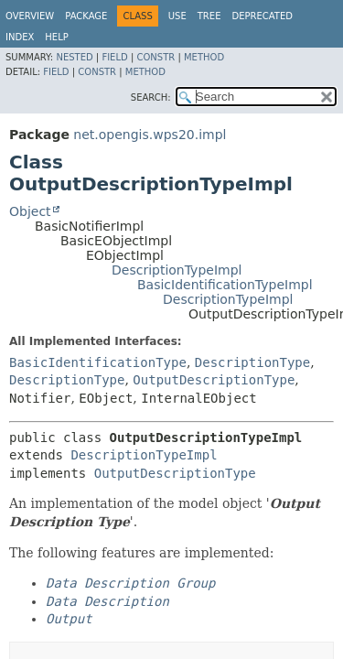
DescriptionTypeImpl (176, 270)
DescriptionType (252, 362)
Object (30, 211)
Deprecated (262, 16)
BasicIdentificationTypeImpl (225, 284)
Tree (209, 16)
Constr (155, 57)
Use (177, 16)
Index (19, 37)
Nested (74, 57)
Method (204, 57)
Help (56, 37)
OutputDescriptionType (214, 380)
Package (86, 16)
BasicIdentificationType (98, 362)
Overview (29, 16)
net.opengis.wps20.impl (149, 134)
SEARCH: (151, 97)
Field (114, 57)
